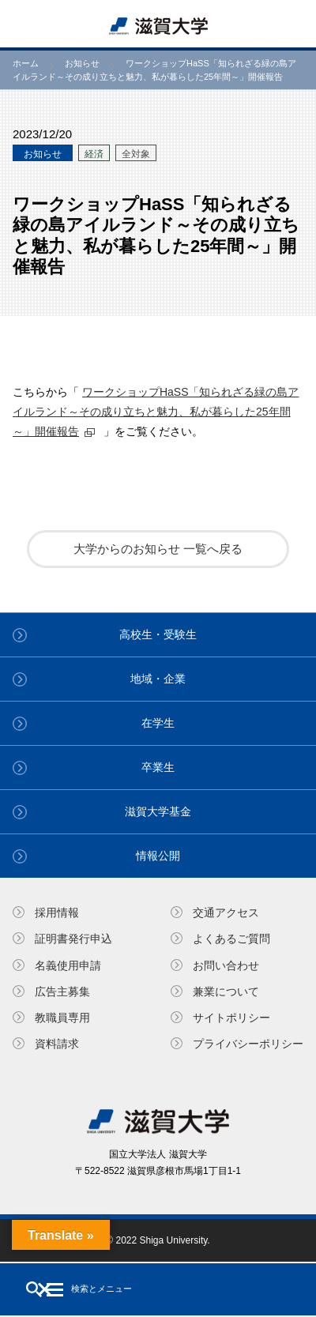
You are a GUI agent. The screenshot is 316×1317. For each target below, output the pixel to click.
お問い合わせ (226, 965)
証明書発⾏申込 (73, 938)
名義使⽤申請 (68, 965)
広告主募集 (62, 991)
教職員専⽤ (62, 1017)
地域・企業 (158, 678)
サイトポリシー (231, 1017)
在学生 (158, 723)
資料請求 (57, 1043)
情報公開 (158, 855)
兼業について (226, 991)
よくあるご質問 (231, 938)
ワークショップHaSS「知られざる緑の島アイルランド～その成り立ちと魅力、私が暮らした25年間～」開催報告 (156, 412)
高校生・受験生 (158, 634)
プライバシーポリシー (248, 1043)
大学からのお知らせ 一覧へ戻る (158, 548)
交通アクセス (226, 912)
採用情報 (57, 912)
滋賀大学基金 (158, 811)
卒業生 (158, 767)
